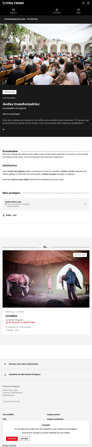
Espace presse (53, 414)
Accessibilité (8, 414)
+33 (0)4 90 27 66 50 (11, 401)
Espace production (55, 419)
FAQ (4, 419)
